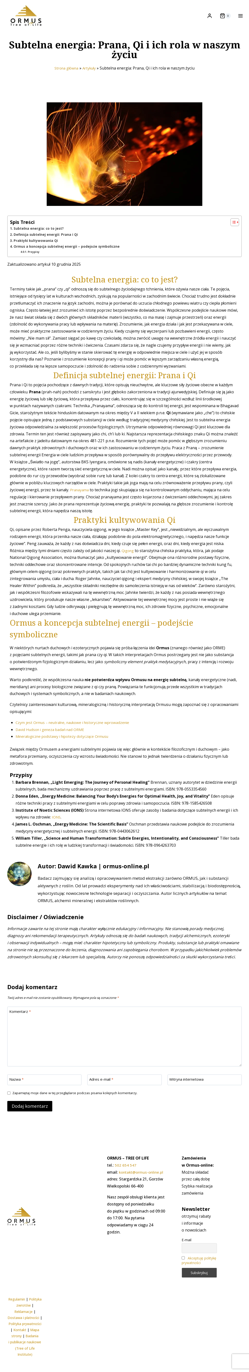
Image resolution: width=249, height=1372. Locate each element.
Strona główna (65, 79)
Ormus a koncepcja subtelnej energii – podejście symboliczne (68, 257)
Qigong (128, 561)
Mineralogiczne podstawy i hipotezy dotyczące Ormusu (66, 747)
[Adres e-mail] (124, 1091)
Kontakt (19, 1330)
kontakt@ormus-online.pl (142, 1172)
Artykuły (90, 79)
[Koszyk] (225, 15)
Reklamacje (23, 1311)
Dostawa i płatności (23, 1317)
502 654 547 (125, 1165)
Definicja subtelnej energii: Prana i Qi (46, 245)
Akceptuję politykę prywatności (199, 1260)
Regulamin (16, 1299)
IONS (56, 827)
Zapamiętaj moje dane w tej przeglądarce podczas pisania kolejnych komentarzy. (78, 1104)
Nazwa (17, 1091)
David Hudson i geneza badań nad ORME (52, 740)
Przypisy (34, 262)
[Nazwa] (44, 1091)
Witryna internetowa (188, 1091)
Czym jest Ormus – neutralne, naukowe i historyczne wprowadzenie (77, 733)
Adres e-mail (102, 1091)
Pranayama (80, 500)
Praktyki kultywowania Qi (36, 251)
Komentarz (21, 1022)
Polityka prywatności (25, 1323)
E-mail (186, 1240)
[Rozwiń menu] (239, 16)
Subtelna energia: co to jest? (39, 239)
